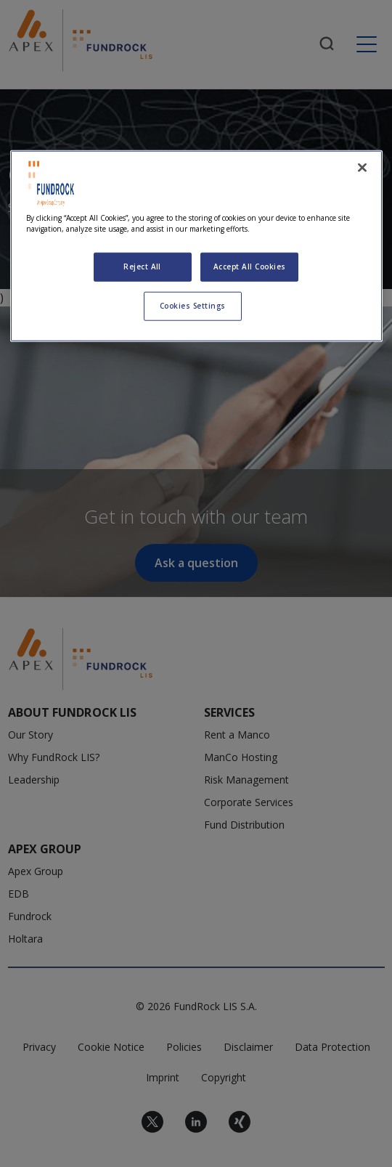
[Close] (362, 168)
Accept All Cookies (249, 266)
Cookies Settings (193, 306)
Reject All (142, 266)
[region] (196, 246)
